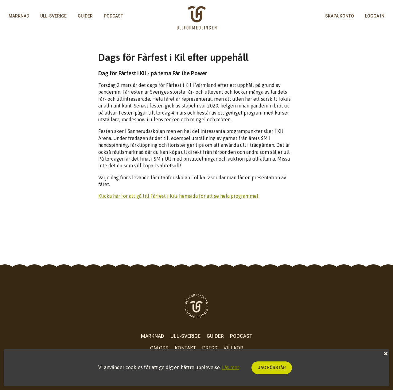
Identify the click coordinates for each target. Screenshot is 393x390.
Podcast (113, 16)
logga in (374, 16)
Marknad (19, 16)
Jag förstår (272, 367)
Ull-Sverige (53, 16)
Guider (85, 16)
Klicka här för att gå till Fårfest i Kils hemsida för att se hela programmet (178, 196)
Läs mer (230, 367)
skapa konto (339, 16)
